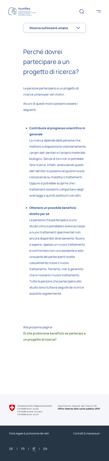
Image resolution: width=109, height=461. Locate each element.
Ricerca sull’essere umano (49, 28)
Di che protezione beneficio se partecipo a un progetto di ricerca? (54, 336)
